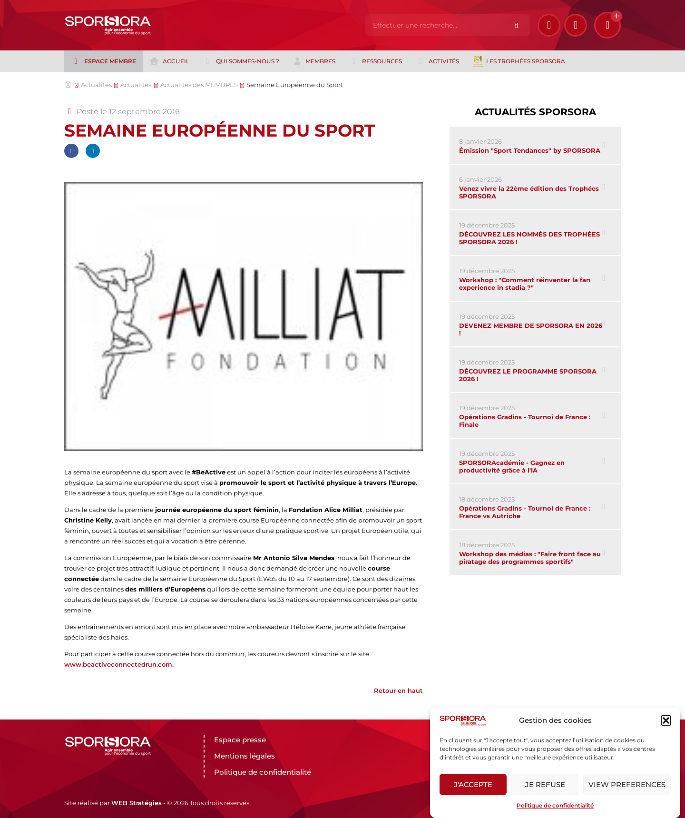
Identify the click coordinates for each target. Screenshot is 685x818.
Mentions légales (244, 755)
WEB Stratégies (136, 803)
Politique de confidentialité (555, 805)
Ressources (375, 61)
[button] (666, 720)
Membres (314, 61)
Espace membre (103, 61)
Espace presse (240, 739)
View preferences (626, 784)
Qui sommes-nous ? (241, 61)
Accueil (169, 61)
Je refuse (545, 784)
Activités (437, 61)
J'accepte (473, 784)
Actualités (96, 85)
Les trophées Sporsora (519, 61)
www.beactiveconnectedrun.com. (119, 664)
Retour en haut (398, 690)
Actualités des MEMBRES (199, 85)
